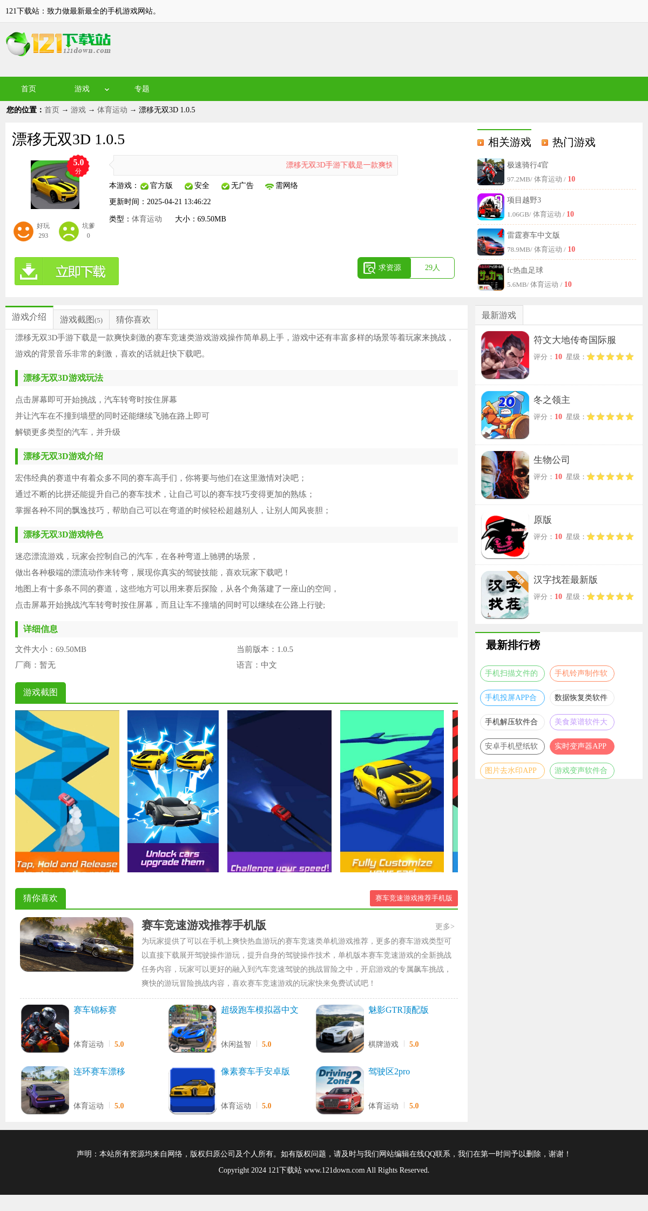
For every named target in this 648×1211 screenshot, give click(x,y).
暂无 (47, 665)
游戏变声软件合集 (581, 772)
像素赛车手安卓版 (255, 1071)
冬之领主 (552, 400)
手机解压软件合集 (511, 724)
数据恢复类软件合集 (581, 700)
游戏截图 (77, 319)
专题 (142, 89)
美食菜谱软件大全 (581, 724)
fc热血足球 (525, 270)
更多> (445, 927)
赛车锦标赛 (95, 1009)
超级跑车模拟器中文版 (260, 1010)
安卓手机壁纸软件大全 (511, 748)
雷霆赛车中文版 (533, 235)
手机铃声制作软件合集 (581, 675)
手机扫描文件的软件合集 (511, 675)
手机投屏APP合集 (511, 700)
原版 (543, 520)
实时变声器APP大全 (580, 748)
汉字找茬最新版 (566, 580)
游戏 (82, 89)
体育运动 (112, 110)
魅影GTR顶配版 (398, 1009)
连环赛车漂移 (99, 1071)
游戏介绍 (29, 316)
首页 (28, 89)
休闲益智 (236, 1044)
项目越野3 (524, 200)
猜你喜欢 (133, 319)
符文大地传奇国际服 (575, 340)
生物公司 (552, 460)
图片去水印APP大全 (511, 772)
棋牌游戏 (383, 1044)
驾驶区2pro (389, 1071)
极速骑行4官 (528, 165)
